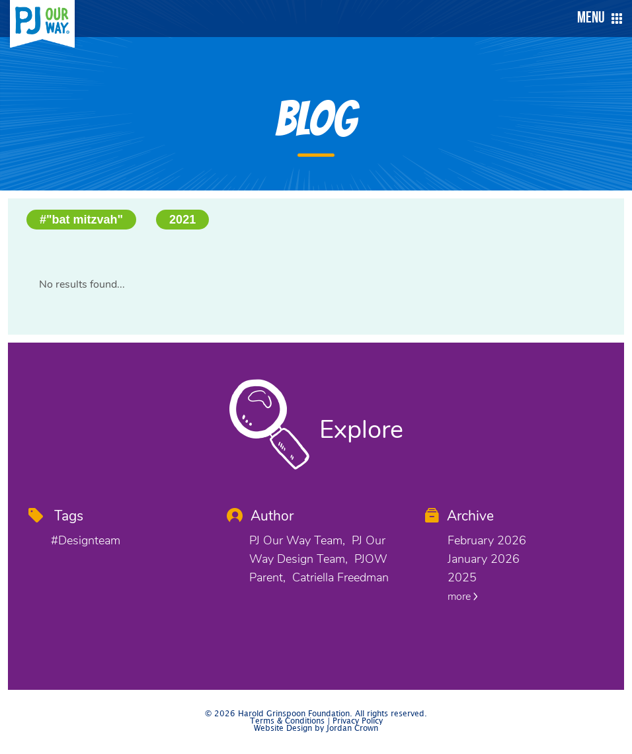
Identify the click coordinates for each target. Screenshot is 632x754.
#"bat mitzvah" (81, 219)
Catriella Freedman (340, 577)
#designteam (85, 540)
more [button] (463, 596)
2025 (462, 577)
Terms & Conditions (287, 721)
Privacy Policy (358, 721)
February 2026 (487, 540)
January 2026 (484, 559)
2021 (182, 219)
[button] (596, 18)
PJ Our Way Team (295, 540)
